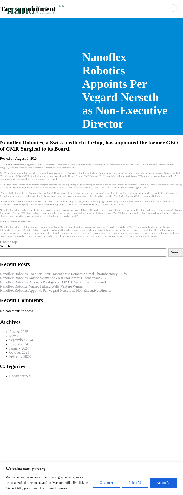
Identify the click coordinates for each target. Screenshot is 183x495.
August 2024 (18, 344)
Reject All (135, 482)
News (143, 9)
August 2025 (18, 332)
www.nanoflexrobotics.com (143, 236)
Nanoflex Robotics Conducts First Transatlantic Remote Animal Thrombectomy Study (63, 274)
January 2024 (19, 348)
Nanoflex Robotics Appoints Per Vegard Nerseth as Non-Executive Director (56, 290)
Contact (157, 9)
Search (5, 246)
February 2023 (20, 356)
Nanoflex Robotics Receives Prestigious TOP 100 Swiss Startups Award (53, 282)
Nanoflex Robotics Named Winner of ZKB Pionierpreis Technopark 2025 (54, 278)
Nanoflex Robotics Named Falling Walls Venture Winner (42, 286)
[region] (91, 478)
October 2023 (19, 352)
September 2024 (21, 340)
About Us (106, 9)
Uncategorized (20, 376)
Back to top (8, 242)
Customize (106, 482)
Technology (125, 9)
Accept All (164, 482)
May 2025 (16, 336)
